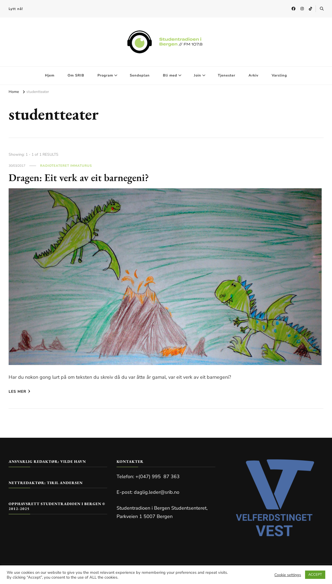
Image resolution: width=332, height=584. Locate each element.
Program (105, 75)
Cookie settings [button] (287, 574)
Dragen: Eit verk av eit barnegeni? (82, 177)
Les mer (19, 391)
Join (197, 75)
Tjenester (226, 75)
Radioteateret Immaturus (66, 166)
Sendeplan (140, 75)
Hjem (49, 75)
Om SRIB (76, 75)
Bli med (170, 75)
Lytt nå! (16, 8)
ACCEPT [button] (315, 574)
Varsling (279, 75)
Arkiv (253, 75)
